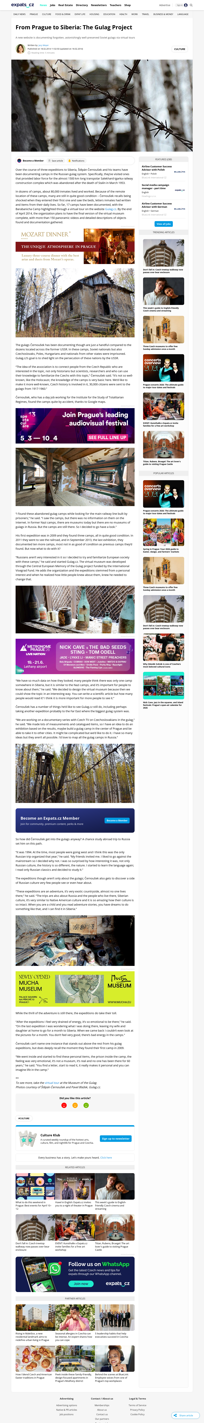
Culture (46, 14)
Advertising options (66, 1405)
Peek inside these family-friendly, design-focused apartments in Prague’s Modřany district (73, 1378)
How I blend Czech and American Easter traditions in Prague (34, 1376)
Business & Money (163, 14)
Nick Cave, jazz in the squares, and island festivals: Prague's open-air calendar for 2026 (163, 705)
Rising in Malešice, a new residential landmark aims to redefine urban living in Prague (32, 1337)
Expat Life (80, 14)
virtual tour (52, 1083)
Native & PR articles (66, 1409)
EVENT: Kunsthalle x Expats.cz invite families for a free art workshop (71, 1246)
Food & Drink (62, 14)
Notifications (76, 160)
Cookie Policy (137, 1414)
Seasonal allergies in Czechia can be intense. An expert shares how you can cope (73, 1337)
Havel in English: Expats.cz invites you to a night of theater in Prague (74, 1204)
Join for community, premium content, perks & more (52, 824)
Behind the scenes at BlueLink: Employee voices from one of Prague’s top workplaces (112, 1378)
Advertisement (128, 226)
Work (134, 14)
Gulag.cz (110, 209)
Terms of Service (137, 1405)
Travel (145, 14)
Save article (55, 160)
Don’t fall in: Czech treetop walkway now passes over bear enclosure (32, 1246)
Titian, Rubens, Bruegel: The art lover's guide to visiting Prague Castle (112, 1246)
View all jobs (164, 224)
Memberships (102, 1405)
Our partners (102, 1418)
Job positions (67, 1414)
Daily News (19, 14)
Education (109, 14)
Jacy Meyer (44, 45)
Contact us (102, 1414)
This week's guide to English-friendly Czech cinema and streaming (110, 1205)
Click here (106, 1157)
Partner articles (75, 1298)
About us (102, 1409)
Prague (34, 14)
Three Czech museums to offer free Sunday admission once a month (160, 347)
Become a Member (117, 820)
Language (182, 14)
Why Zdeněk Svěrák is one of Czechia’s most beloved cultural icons (162, 665)
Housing (94, 14)
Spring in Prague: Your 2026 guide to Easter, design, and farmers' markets (161, 550)
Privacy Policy (137, 1409)
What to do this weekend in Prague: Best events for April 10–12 (34, 1205)
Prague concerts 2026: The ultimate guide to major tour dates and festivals (163, 386)
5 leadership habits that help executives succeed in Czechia (111, 1335)
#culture (23, 1118)
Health (123, 14)
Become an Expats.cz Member (50, 818)
